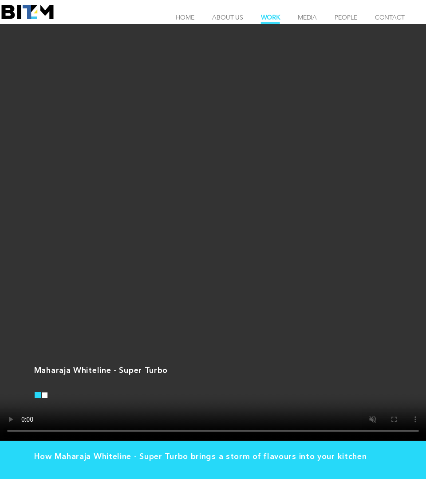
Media (307, 17)
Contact (390, 17)
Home (185, 17)
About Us (227, 17)
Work (270, 17)
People (346, 17)
